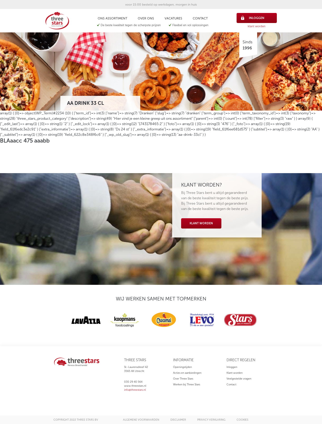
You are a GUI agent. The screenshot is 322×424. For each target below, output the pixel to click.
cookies (242, 419)
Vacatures (173, 18)
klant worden (256, 26)
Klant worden (201, 223)
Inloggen (232, 367)
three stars (135, 360)
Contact (200, 18)
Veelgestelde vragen (239, 378)
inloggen (253, 18)
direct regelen (241, 360)
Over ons (146, 18)
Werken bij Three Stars (186, 384)
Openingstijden (182, 367)
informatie (183, 360)
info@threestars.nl (135, 389)
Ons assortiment (112, 18)
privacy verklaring (211, 419)
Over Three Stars (183, 378)
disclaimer (178, 419)
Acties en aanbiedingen (187, 372)
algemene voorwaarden (141, 419)
